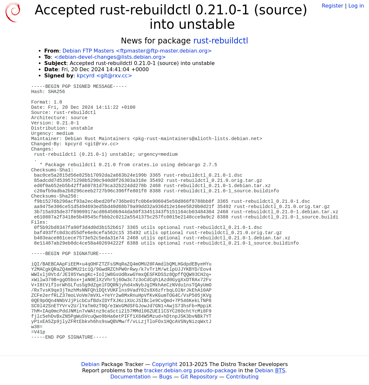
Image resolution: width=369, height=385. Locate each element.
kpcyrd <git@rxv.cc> (104, 75)
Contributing (242, 377)
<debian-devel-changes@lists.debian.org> (110, 57)
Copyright (164, 364)
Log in (356, 6)
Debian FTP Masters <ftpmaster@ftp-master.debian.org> (137, 51)
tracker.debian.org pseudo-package (190, 370)
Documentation (130, 377)
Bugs (165, 377)
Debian (90, 364)
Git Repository (199, 377)
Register (332, 6)
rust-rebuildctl (220, 40)
